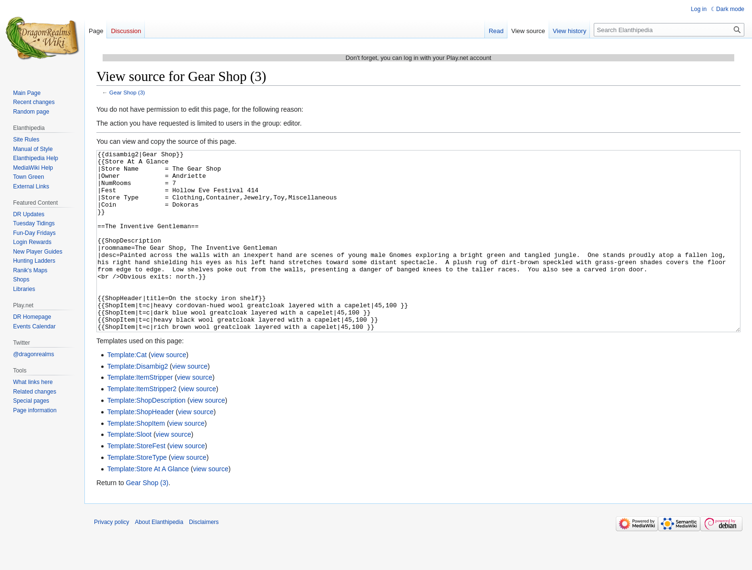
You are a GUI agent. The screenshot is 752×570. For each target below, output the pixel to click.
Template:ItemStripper (140, 413)
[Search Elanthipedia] (669, 29)
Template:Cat (126, 391)
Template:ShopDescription (146, 436)
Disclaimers (204, 558)
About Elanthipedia (159, 558)
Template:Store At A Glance (147, 505)
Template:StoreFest (136, 482)
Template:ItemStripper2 (141, 425)
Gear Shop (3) (127, 92)
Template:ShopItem (136, 459)
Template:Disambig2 (137, 402)
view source (168, 391)
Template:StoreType (137, 493)
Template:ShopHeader (140, 448)
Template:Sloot (129, 470)
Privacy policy (111, 558)
